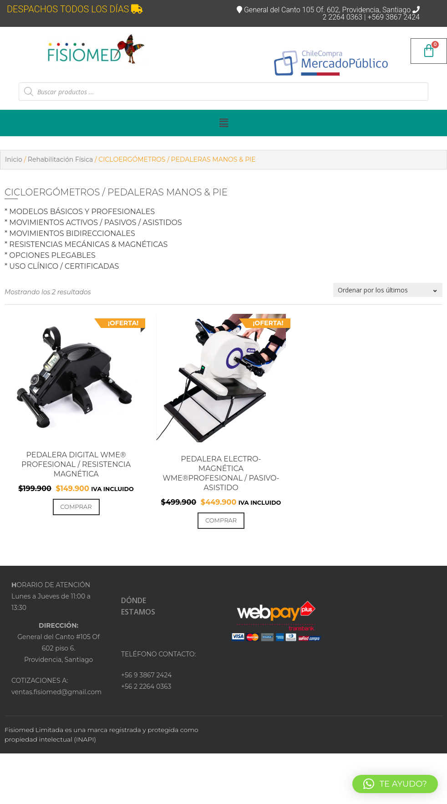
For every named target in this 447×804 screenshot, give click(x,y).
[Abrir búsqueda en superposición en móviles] (223, 91)
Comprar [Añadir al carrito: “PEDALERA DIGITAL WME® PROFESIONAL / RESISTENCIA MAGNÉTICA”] (76, 506)
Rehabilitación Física (60, 159)
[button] (223, 123)
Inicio (13, 159)
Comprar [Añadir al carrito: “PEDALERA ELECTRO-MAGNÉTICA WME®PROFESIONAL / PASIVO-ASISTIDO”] (221, 520)
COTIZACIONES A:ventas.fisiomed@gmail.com (56, 686)
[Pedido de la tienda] (387, 290)
